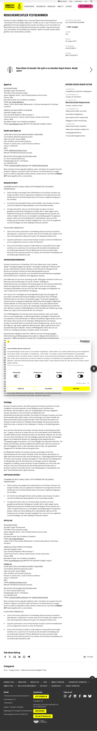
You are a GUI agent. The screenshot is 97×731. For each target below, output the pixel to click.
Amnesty (60, 6)
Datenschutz (56, 686)
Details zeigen (81, 383)
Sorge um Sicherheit (73, 97)
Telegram (28, 656)
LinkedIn (19, 656)
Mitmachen (51, 6)
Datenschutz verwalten (78, 682)
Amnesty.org (8, 686)
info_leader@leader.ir (16, 102)
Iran (6, 670)
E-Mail (14, 656)
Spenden (68, 6)
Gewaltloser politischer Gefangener (79, 91)
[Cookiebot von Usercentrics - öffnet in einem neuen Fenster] (81, 341)
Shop (86, 1)
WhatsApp (24, 656)
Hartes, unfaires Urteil (74, 105)
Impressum (22, 682)
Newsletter (34, 682)
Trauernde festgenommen (75, 136)
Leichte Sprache (78, 1)
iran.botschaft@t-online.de (18, 165)
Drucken (88, 656)
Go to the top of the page (92, 678)
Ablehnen (21, 388)
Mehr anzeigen (73, 27)
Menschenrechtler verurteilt (76, 111)
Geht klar (76, 388)
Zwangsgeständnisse (73, 133)
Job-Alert (43, 686)
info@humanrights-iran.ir (18, 150)
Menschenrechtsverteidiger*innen (34, 670)
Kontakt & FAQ (9, 682)
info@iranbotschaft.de (40, 165)
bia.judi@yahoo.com (16, 124)
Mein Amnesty (63, 1)
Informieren (41, 6)
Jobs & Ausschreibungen (26, 686)
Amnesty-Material (58, 682)
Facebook (5, 656)
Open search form (91, 1)
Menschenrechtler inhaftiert (76, 126)
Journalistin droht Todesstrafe (77, 117)
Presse (70, 1)
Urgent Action (15, 670)
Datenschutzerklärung (15, 365)
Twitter (10, 656)
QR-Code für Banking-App (43, 716)
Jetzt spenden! (84, 6)
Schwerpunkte (29, 6)
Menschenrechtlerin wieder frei (77, 129)
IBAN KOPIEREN (39, 711)
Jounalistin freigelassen (74, 114)
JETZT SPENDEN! (40, 697)
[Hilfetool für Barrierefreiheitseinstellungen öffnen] (94, 369)
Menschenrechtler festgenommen (77, 102)
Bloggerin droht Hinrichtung (76, 121)
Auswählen (48, 388)
